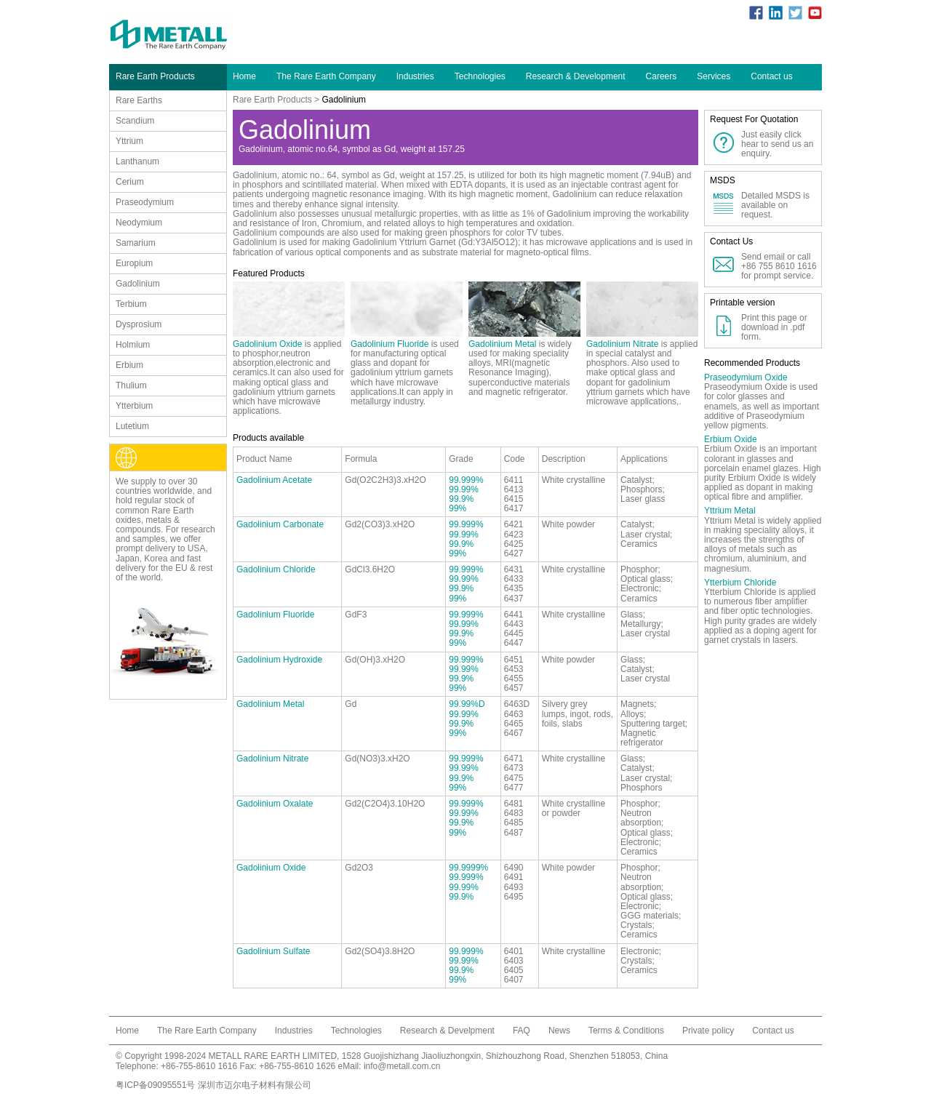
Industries (415, 76)
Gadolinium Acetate (274, 480)
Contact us (771, 76)
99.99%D (466, 704)
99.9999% (468, 868)
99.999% (466, 480)
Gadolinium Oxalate (274, 804)
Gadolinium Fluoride (389, 344)
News (559, 1030)
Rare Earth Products (272, 100)
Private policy (708, 1030)
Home (244, 76)
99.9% (461, 499)
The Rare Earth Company (326, 76)
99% (457, 508)
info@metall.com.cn (402, 1066)
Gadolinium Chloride (276, 569)
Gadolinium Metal (502, 344)
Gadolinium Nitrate (622, 344)
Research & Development (576, 76)
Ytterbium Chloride (740, 582)
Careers (661, 76)
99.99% (464, 489)
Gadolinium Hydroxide (279, 660)
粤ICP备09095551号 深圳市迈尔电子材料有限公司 (213, 1085)
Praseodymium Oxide (746, 377)
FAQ (521, 1030)
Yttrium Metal (730, 510)
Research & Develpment (447, 1030)
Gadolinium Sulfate (273, 951)
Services (713, 76)
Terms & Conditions (626, 1030)
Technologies (480, 76)
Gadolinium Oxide (267, 344)
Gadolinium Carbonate (280, 524)
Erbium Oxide (730, 439)
